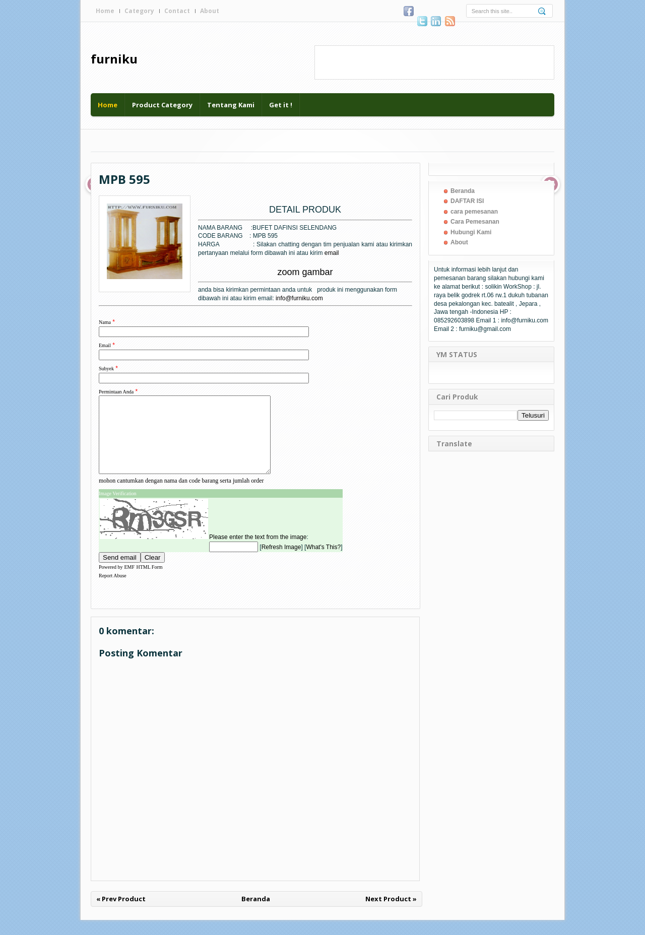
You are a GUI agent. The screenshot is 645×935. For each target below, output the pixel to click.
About (209, 11)
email (332, 252)
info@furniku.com (299, 298)
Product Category (162, 104)
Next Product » (391, 913)
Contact (177, 11)
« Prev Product (121, 913)
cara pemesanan (474, 211)
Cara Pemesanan (474, 221)
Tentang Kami (230, 104)
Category (139, 11)
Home (105, 11)
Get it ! (280, 104)
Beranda (255, 913)
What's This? (323, 562)
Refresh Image (281, 562)
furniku (114, 58)
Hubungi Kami (470, 232)
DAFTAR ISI (467, 201)
